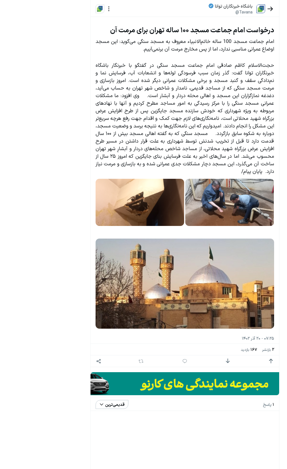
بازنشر (250, 369)
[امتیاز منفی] (217, 381)
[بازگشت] (252, 9)
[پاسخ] (181, 381)
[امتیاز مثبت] (253, 381)
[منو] (118, 9)
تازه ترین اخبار (71, 85)
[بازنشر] (144, 380)
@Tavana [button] (226, 12)
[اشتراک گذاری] (108, 381)
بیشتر (81, 417)
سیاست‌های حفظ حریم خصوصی (61, 440)
